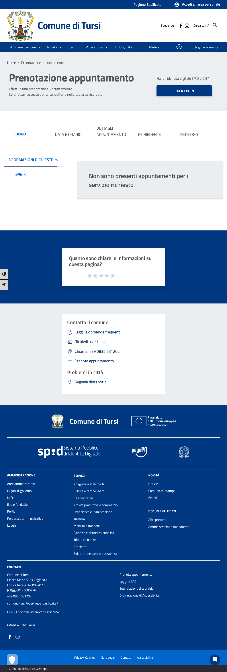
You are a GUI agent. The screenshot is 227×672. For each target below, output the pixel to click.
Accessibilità (145, 657)
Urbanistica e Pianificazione (93, 511)
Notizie (153, 483)
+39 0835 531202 (19, 596)
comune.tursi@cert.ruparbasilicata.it (32, 603)
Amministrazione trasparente (169, 526)
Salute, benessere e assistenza (95, 553)
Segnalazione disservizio (136, 588)
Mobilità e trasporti (87, 525)
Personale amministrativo (25, 518)
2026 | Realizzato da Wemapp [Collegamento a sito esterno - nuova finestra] (28, 668)
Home (11, 62)
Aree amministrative (21, 483)
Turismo (79, 518)
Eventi (152, 497)
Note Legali (108, 657)
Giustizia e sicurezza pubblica (94, 532)
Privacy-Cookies (84, 657)
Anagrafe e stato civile (89, 484)
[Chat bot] (214, 659)
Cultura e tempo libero (89, 491)
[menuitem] (123, 47)
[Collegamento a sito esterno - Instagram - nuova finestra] (187, 25)
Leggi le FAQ (128, 581)
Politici (11, 511)
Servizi (79, 475)
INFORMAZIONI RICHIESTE (30, 160)
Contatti (14, 567)
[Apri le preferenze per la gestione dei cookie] (12, 659)
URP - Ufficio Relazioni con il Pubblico (33, 612)
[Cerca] (215, 25)
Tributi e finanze (85, 539)
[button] (197, 4)
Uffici (10, 497)
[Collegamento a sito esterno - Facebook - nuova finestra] (180, 25)
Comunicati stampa (162, 490)
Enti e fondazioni (18, 504)
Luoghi (11, 525)
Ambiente (80, 546)
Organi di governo (19, 490)
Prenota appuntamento (136, 574)
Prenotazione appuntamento (42, 62)
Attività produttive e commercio (96, 504)
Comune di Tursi (69, 25)
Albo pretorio (157, 519)
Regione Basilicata (147, 4)
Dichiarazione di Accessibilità (139, 595)
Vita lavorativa (84, 498)
